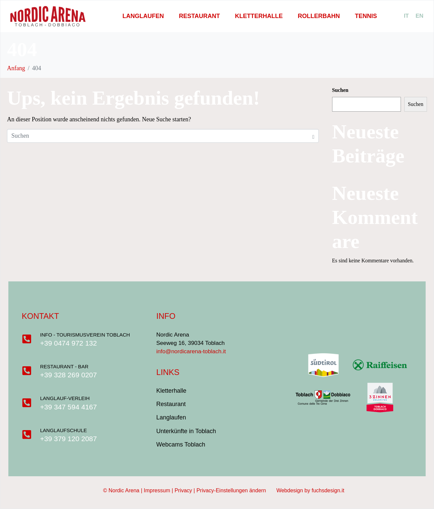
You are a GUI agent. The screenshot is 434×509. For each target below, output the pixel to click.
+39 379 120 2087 (68, 438)
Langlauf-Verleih (65, 398)
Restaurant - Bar (64, 366)
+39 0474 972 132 (68, 343)
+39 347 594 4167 (68, 407)
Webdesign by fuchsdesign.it (310, 490)
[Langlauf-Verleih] (27, 403)
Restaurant (199, 16)
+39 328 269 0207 (68, 375)
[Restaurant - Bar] (27, 371)
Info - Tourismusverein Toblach (85, 335)
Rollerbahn (319, 16)
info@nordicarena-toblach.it (191, 351)
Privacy (183, 490)
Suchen (340, 90)
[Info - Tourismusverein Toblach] (27, 339)
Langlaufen (143, 16)
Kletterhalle (259, 16)
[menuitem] (406, 16)
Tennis (366, 16)
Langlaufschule (63, 430)
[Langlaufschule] (27, 434)
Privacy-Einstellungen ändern (236, 490)
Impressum (157, 490)
